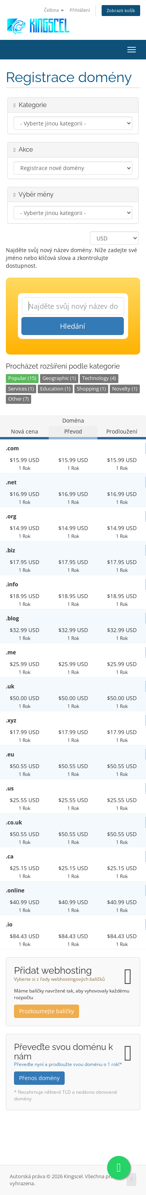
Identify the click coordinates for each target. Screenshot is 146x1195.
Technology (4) (99, 378)
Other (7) (18, 399)
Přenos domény (39, 1078)
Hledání (72, 326)
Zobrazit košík (121, 10)
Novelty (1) (124, 388)
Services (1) (21, 388)
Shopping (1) (91, 388)
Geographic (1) (59, 378)
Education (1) (55, 388)
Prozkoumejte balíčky (46, 1011)
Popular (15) (22, 378)
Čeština (54, 10)
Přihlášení (80, 10)
